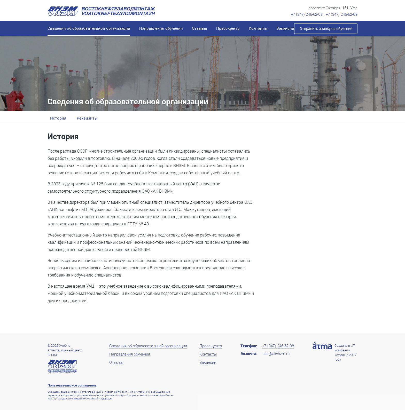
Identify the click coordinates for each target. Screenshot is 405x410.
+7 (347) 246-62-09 (341, 14)
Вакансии (207, 362)
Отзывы (116, 362)
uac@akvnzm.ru (276, 353)
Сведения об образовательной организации (148, 345)
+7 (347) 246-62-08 (307, 14)
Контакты (208, 354)
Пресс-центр (210, 345)
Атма (340, 354)
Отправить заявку (326, 28)
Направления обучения (129, 354)
